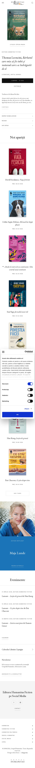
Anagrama (24, 753)
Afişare (26, 408)
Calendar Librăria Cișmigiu (12, 649)
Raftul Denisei (16, 74)
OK (17, 414)
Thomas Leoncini (11, 57)
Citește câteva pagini (17, 44)
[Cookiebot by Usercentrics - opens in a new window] (25, 352)
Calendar (5, 637)
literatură (5, 74)
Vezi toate (17, 493)
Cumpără (17, 81)
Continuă (5, 107)
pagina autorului (17, 565)
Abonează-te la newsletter (12, 674)
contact (18, 708)
